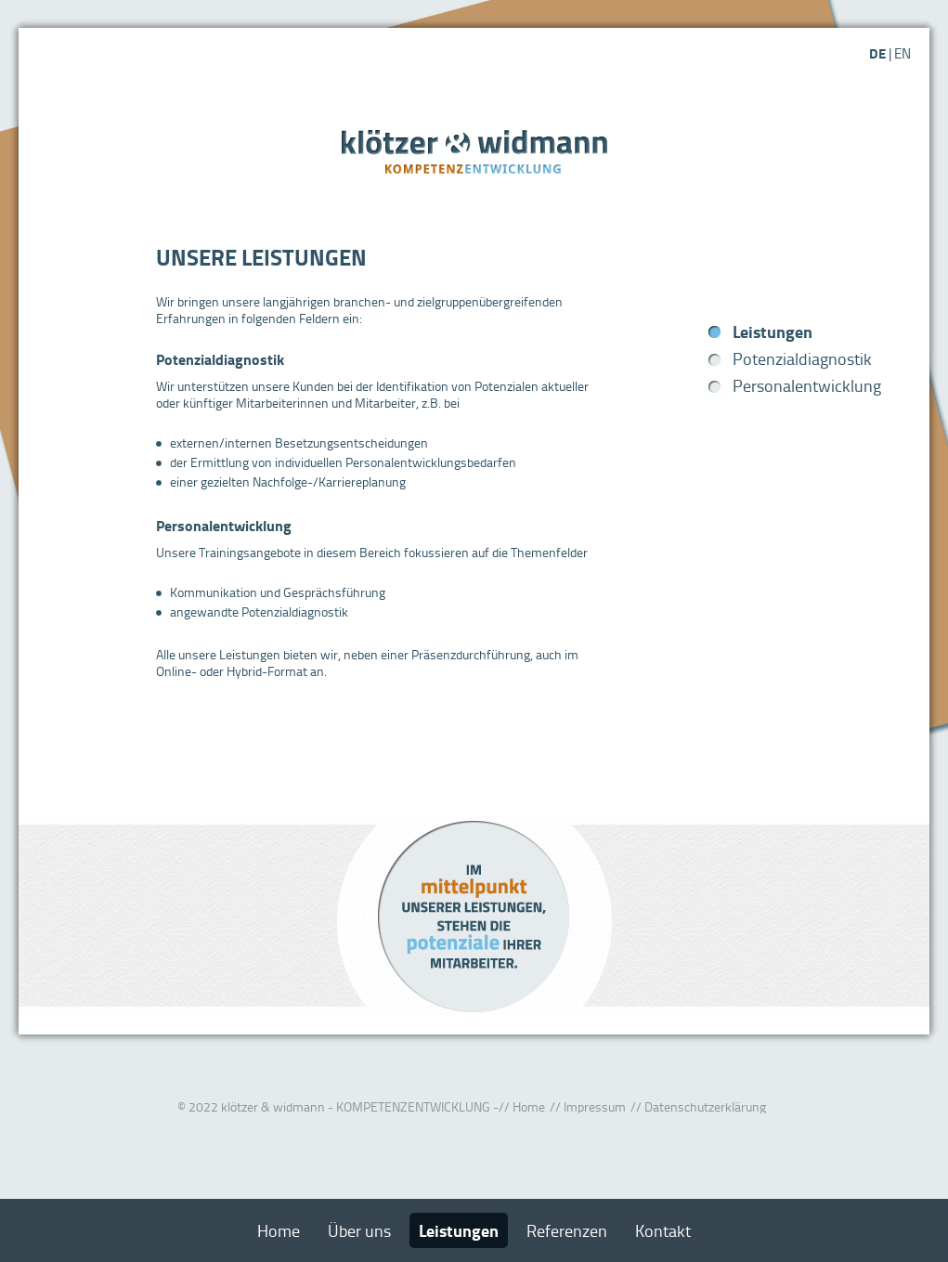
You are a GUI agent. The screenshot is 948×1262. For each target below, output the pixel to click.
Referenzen (566, 1230)
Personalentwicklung (807, 385)
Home (529, 1106)
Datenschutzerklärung (705, 1106)
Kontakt (663, 1230)
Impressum (595, 1106)
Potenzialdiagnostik (802, 358)
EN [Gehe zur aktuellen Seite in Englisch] (902, 53)
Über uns (359, 1230)
